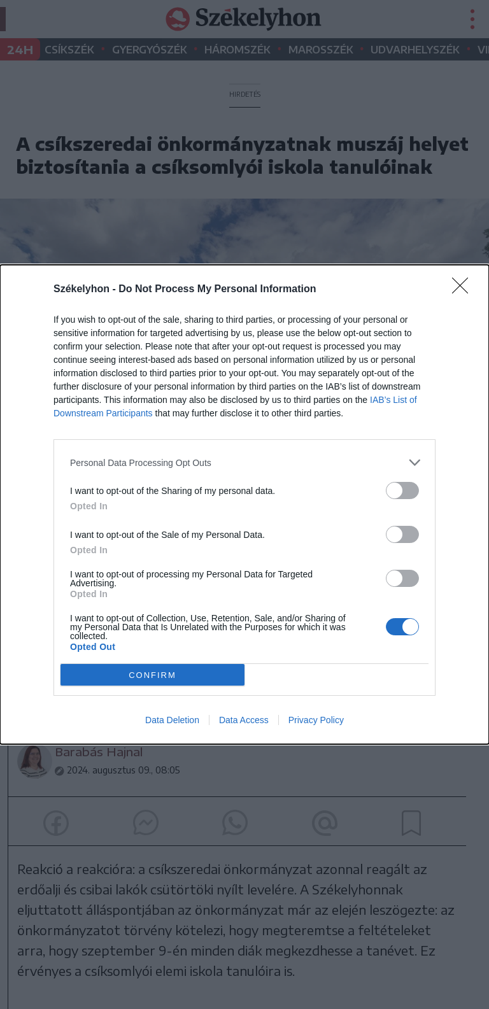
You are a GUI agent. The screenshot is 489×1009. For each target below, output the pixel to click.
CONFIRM (152, 675)
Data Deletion (172, 720)
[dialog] (244, 504)
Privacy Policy (316, 720)
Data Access (244, 720)
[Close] (464, 290)
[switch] (402, 490)
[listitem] (244, 462)
